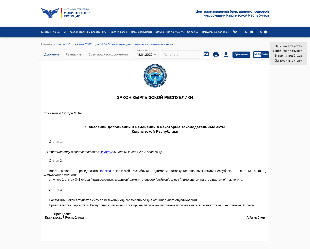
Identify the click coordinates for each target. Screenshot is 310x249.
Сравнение (241, 55)
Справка (192, 31)
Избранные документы (170, 31)
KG (249, 32)
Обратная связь (118, 31)
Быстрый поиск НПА (53, 31)
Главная (46, 44)
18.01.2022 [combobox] (144, 54)
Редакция (142, 50)
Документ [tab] (51, 54)
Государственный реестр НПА (87, 31)
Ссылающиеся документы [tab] (108, 54)
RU (262, 32)
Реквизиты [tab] (73, 54)
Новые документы (142, 31)
